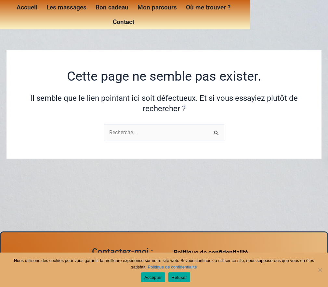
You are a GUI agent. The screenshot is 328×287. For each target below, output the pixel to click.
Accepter (153, 277)
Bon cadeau (112, 7)
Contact (123, 22)
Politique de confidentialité (172, 267)
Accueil (27, 7)
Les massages (66, 7)
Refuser (179, 277)
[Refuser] (320, 270)
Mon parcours (157, 7)
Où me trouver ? (208, 7)
